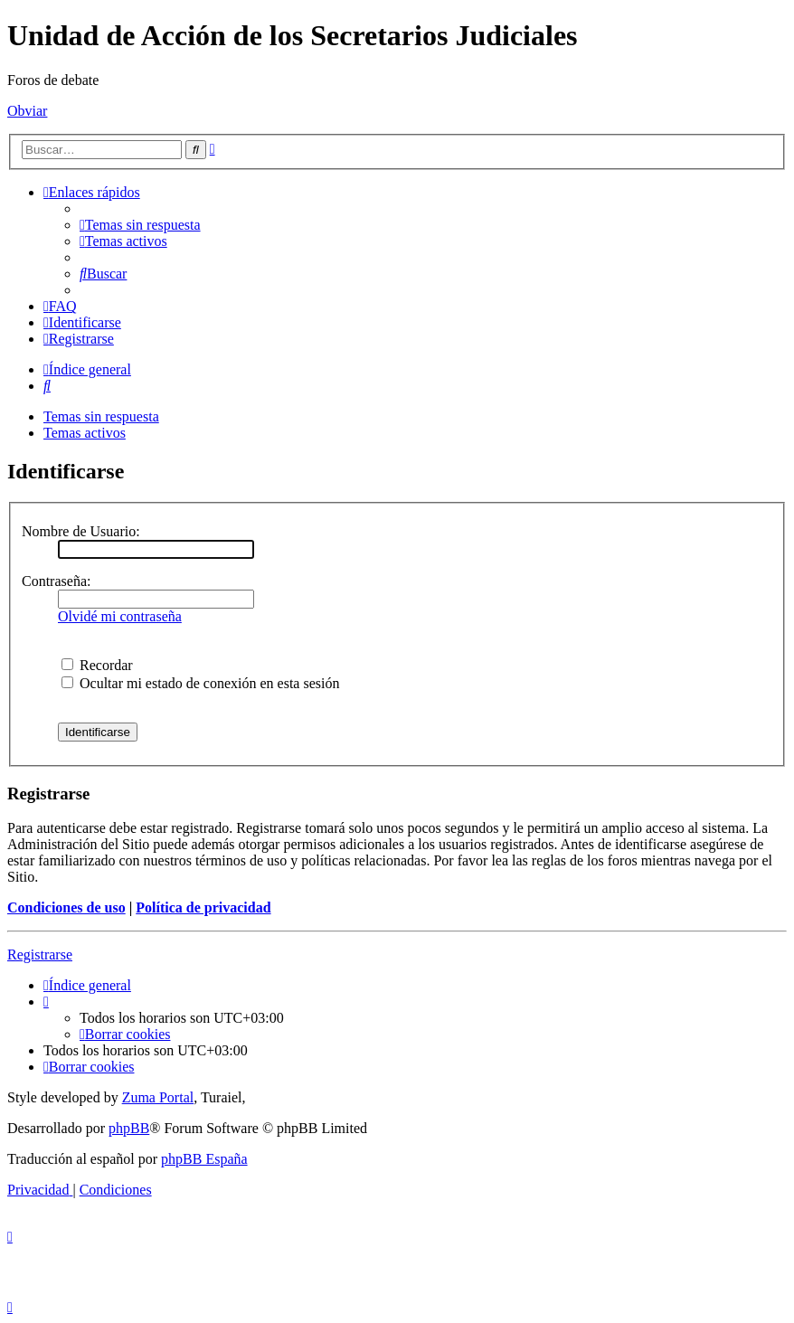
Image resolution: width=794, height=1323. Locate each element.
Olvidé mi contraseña (120, 616)
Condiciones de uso (66, 907)
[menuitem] (140, 224)
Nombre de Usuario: (81, 531)
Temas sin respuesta (101, 416)
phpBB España (204, 1159)
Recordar (97, 665)
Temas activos (84, 432)
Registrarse (39, 954)
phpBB (129, 1128)
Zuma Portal (158, 1097)
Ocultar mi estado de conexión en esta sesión (200, 683)
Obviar (27, 110)
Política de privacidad (203, 907)
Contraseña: (56, 581)
